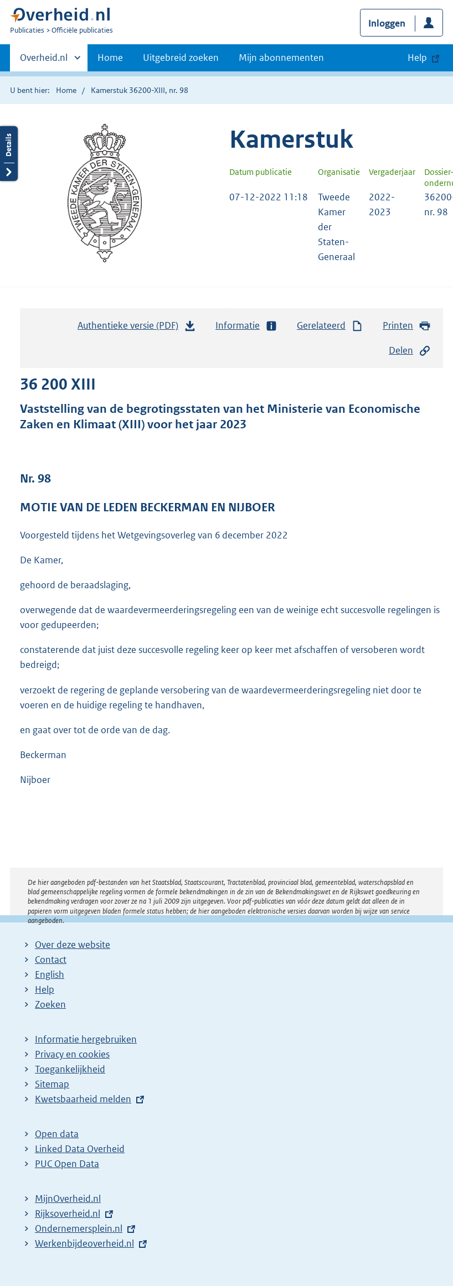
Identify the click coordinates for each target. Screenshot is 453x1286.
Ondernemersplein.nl (78, 1228)
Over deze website (72, 944)
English (49, 974)
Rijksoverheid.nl (67, 1213)
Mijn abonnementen (281, 57)
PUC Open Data (67, 1164)
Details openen (9, 153)
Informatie (246, 325)
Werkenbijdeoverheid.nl (84, 1243)
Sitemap (52, 1084)
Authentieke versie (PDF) (137, 328)
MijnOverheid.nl (68, 1198)
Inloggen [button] (386, 23)
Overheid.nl (44, 60)
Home (110, 57)
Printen (407, 325)
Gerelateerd (330, 325)
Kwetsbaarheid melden (83, 1099)
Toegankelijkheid (70, 1069)
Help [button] (417, 57)
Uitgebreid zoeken (181, 57)
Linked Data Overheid (80, 1149)
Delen (410, 350)
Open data (57, 1134)
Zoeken (50, 1004)
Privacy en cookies (72, 1054)
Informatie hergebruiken (86, 1039)
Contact (50, 959)
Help (44, 989)
